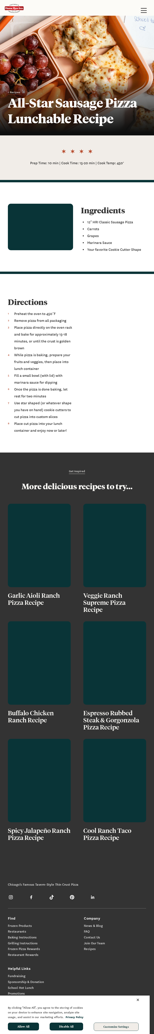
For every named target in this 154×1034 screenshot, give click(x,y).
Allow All (23, 1026)
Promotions (16, 993)
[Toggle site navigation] (143, 10)
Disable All (66, 1026)
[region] (75, 1014)
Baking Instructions (22, 937)
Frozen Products (20, 925)
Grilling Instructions (23, 943)
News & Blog (93, 925)
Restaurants (17, 931)
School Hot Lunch (21, 987)
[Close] (138, 1000)
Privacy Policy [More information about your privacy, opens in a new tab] (74, 1017)
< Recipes (14, 92)
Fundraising (16, 975)
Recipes (90, 948)
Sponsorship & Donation (26, 981)
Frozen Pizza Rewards (24, 948)
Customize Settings (116, 1027)
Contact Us (92, 937)
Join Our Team (94, 943)
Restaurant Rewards (23, 954)
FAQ (87, 931)
